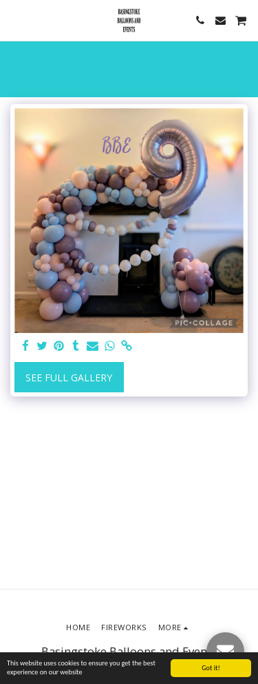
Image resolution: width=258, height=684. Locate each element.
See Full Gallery (68, 377)
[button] (15, 20)
